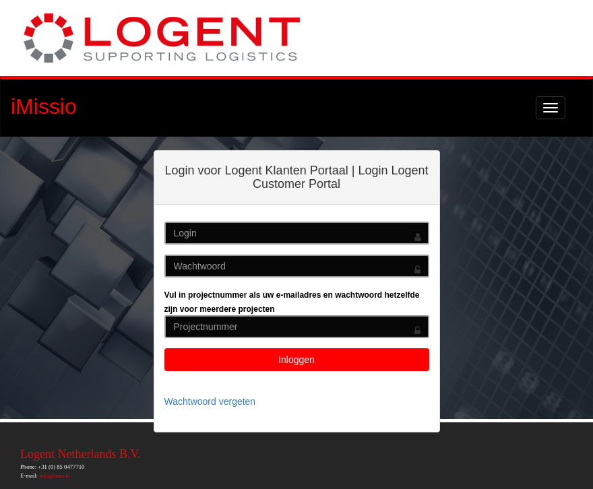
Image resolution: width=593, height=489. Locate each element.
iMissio (44, 106)
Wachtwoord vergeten (210, 401)
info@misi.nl (54, 475)
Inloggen (296, 359)
